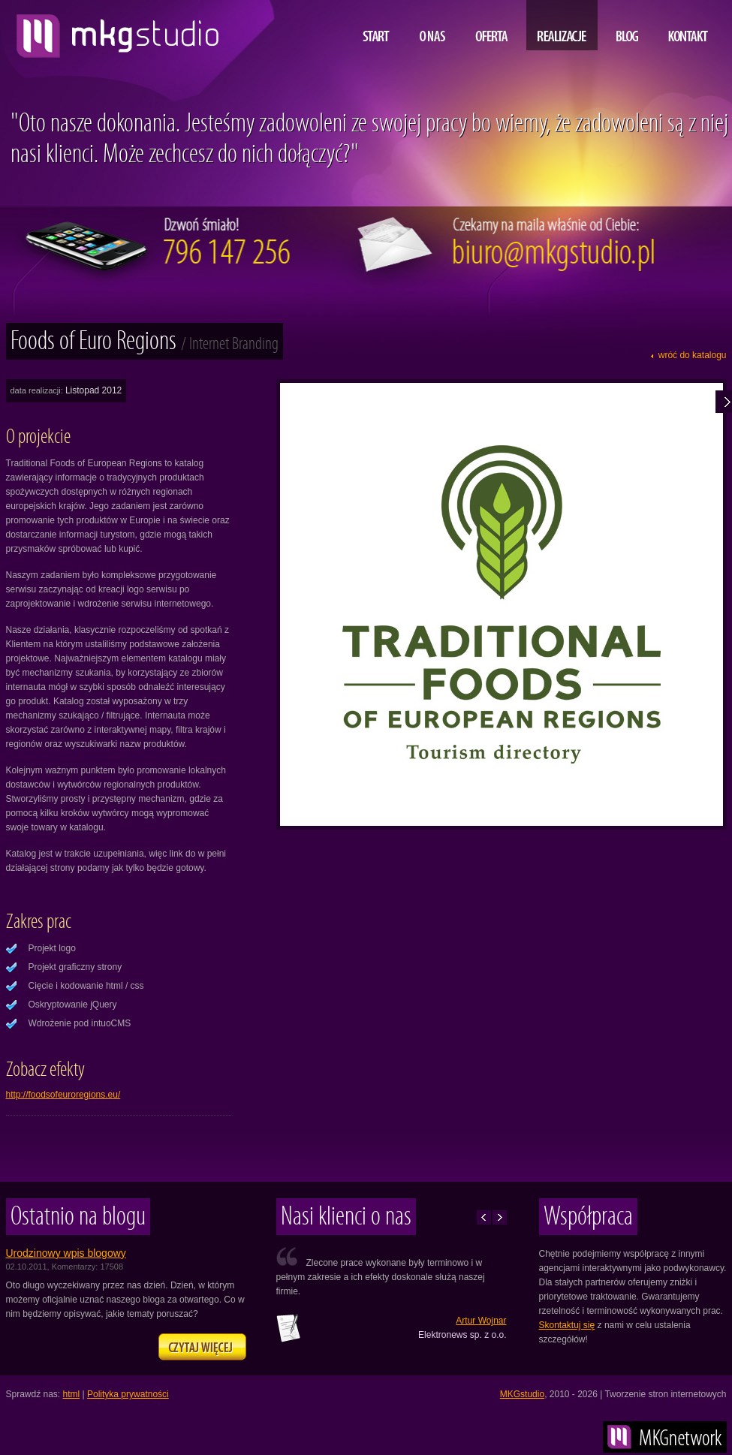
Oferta (491, 25)
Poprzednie (484, 1217)
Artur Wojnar (481, 1320)
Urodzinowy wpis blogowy (66, 1253)
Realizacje (562, 25)
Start (376, 25)
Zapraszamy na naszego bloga (202, 1346)
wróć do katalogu (692, 355)
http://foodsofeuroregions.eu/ (63, 1094)
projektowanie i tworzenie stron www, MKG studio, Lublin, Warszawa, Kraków (113, 30)
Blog (627, 25)
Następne (500, 1217)
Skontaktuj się (567, 1325)
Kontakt (688, 25)
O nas (432, 25)
